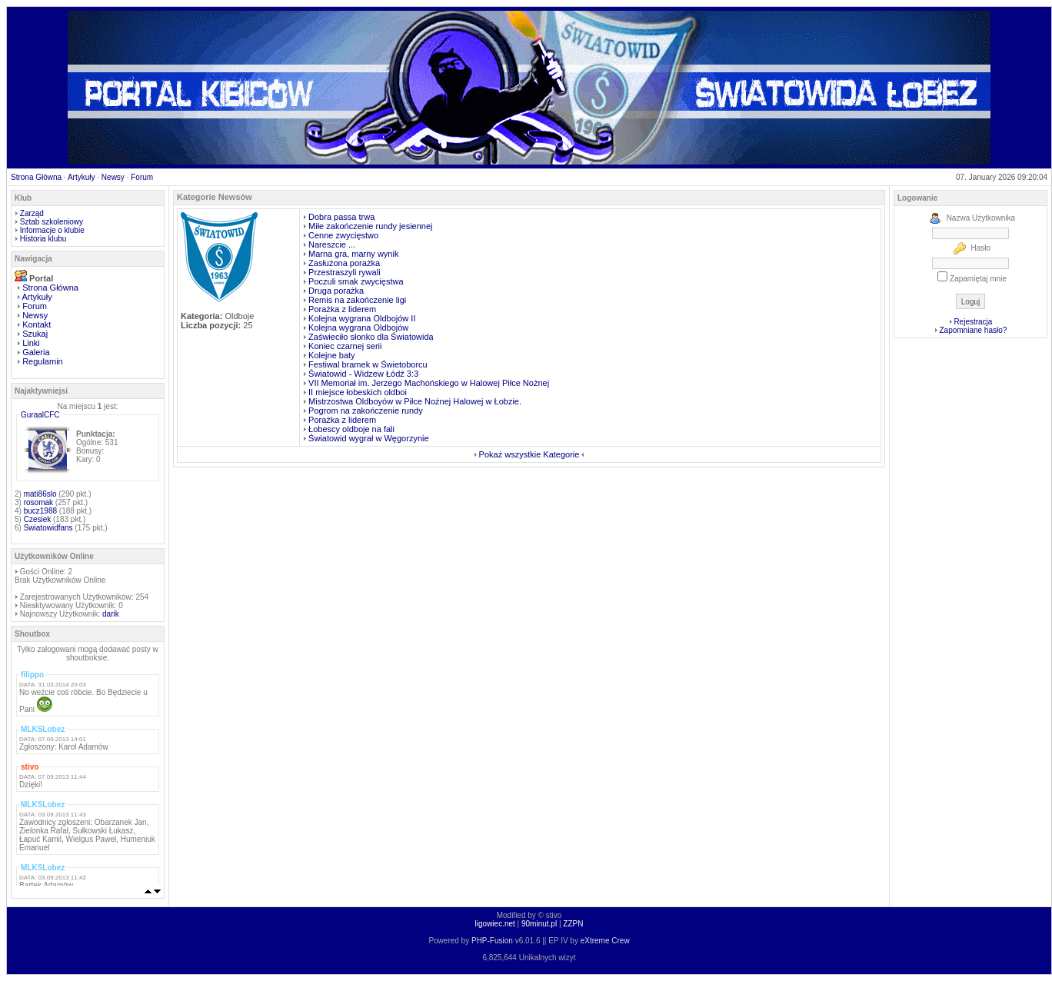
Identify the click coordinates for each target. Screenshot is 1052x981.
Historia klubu (43, 238)
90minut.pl (539, 923)
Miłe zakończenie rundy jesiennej (370, 226)
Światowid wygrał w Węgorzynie (368, 438)
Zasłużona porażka (344, 263)
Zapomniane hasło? (973, 330)
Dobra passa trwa (341, 216)
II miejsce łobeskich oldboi (357, 392)
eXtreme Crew (605, 940)
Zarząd (32, 213)
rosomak (38, 502)
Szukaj (35, 333)
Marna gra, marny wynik (353, 253)
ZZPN (573, 923)
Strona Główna (36, 177)
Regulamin (42, 361)
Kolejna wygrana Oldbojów (358, 327)
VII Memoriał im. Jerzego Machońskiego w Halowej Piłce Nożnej (428, 382)
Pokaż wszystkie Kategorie (529, 454)
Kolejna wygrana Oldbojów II (361, 318)
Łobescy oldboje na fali (351, 429)
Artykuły (81, 177)
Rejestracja (973, 322)
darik (110, 614)
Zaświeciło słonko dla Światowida (371, 336)
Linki (31, 343)
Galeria (35, 352)
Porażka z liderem (342, 309)
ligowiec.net (495, 923)
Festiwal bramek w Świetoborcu (368, 364)
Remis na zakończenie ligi (357, 299)
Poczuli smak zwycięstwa (355, 281)
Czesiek (38, 519)
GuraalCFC (40, 415)
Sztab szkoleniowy (51, 222)
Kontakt (36, 324)
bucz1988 (40, 511)
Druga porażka (336, 290)
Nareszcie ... (331, 244)
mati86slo (40, 494)
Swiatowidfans (48, 528)
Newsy (113, 177)
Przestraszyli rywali (344, 272)
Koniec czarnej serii (344, 346)
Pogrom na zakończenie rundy (365, 410)
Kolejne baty (331, 355)
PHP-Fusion (492, 940)
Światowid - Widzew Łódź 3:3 (363, 373)
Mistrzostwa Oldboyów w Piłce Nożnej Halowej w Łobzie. (414, 401)
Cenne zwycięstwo (343, 235)
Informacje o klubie (52, 230)
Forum (142, 177)
